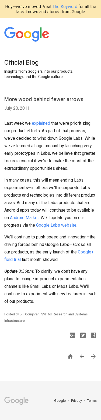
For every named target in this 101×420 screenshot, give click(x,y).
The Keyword (65, 6)
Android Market (24, 217)
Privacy (77, 401)
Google (60, 401)
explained (41, 123)
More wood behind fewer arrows (43, 99)
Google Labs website (56, 225)
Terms (92, 401)
